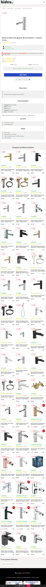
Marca (4, 8)
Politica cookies (35, 577)
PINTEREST (26, 573)
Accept (28, 586)
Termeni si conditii (11, 577)
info (13, 173)
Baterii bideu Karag (27, 8)
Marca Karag (18, 8)
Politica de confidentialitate (23, 577)
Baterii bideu (10, 8)
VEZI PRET (23, 75)
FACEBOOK (18, 573)
